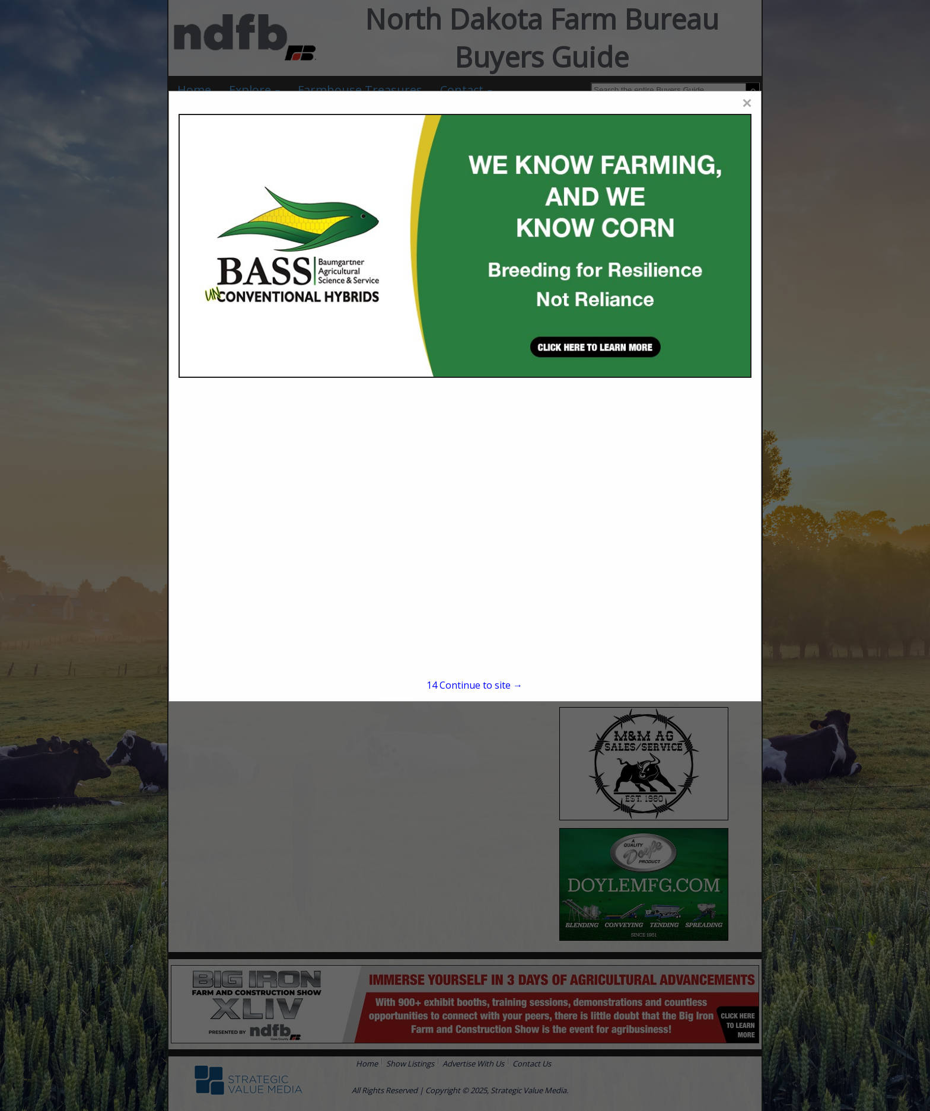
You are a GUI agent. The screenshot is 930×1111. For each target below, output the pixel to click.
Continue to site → (474, 685)
